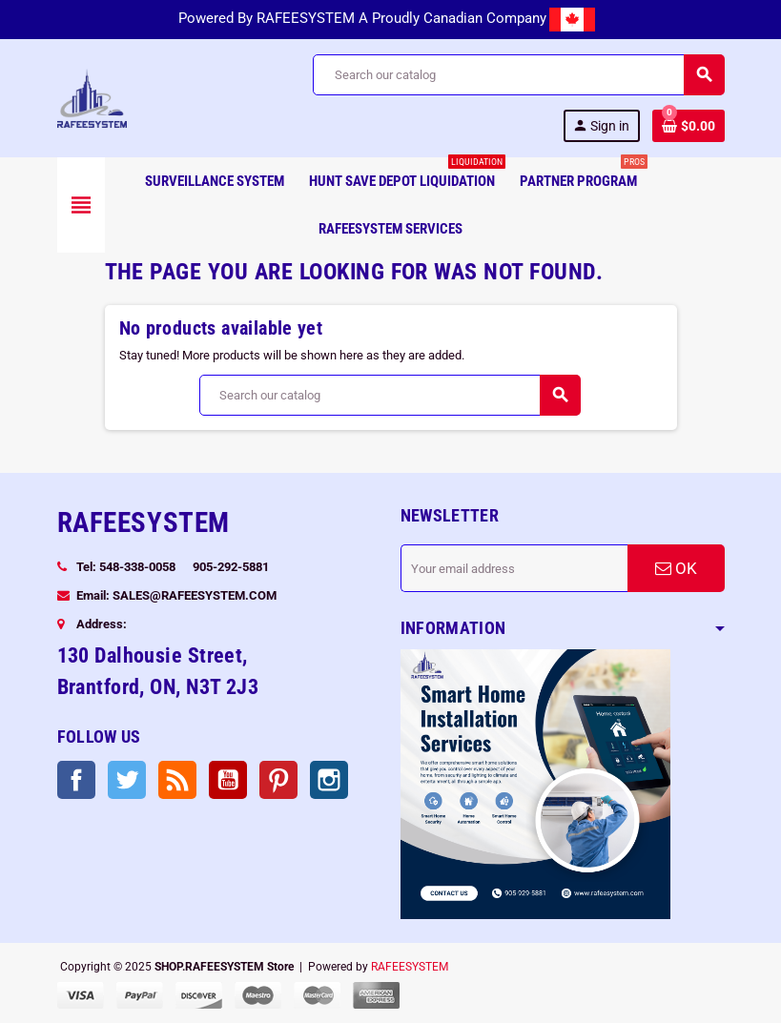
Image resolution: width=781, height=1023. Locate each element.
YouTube (228, 780)
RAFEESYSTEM (409, 966)
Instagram (329, 780)
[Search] (518, 74)
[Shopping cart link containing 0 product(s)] (688, 126)
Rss (177, 780)
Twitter (127, 780)
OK (676, 568)
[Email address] (514, 568)
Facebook (76, 780)
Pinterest (278, 780)
